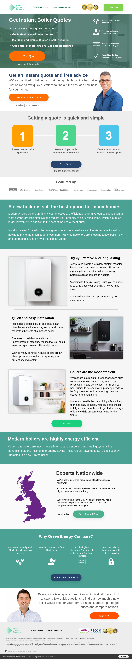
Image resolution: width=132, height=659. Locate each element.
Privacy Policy (37, 630)
